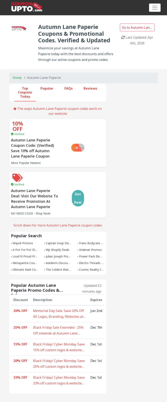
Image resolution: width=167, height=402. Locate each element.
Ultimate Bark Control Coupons (34, 251)
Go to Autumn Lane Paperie (138, 27)
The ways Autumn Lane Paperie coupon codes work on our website (58, 111)
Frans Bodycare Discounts (97, 224)
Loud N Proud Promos (28, 237)
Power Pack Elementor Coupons (101, 237)
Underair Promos (90, 231)
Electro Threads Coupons (96, 244)
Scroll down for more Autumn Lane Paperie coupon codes (57, 206)
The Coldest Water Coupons (65, 251)
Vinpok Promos (23, 224)
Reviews (90, 88)
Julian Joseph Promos (60, 237)
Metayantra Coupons (27, 244)
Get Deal (94, 179)
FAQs (68, 88)
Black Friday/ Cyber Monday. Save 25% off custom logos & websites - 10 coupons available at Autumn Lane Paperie (59, 345)
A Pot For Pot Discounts (29, 231)
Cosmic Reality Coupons (95, 251)
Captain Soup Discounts (62, 224)
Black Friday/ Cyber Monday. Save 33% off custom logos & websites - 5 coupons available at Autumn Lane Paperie (59, 361)
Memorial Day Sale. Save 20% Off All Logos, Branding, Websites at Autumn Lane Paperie (58, 295)
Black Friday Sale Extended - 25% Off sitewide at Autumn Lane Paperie (58, 311)
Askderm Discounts (59, 244)
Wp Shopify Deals (57, 231)
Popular (46, 88)
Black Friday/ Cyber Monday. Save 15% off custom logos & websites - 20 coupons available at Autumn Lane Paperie (59, 328)
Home (17, 77)
